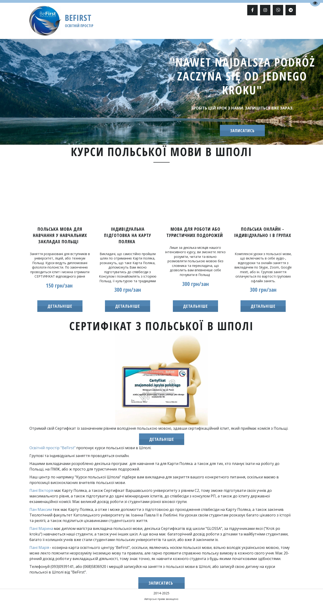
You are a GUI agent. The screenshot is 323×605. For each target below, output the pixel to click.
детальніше (60, 306)
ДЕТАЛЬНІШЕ (161, 439)
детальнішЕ (127, 306)
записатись (242, 130)
